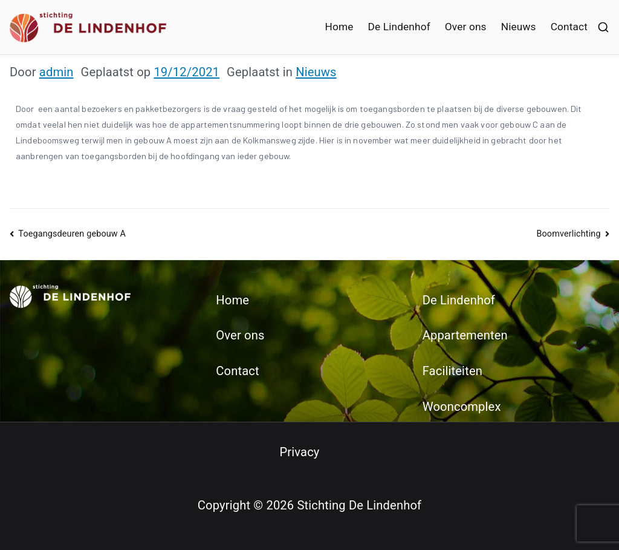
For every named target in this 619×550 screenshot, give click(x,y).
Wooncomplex (462, 406)
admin (56, 72)
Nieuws (518, 27)
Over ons (466, 27)
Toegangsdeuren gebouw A (72, 234)
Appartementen (465, 335)
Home (339, 27)
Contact (569, 27)
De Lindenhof (399, 27)
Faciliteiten (452, 371)
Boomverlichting (568, 234)
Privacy (299, 452)
